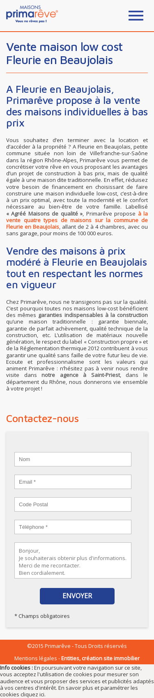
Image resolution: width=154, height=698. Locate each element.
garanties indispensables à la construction (93, 315)
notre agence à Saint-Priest (80, 375)
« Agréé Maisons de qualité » (44, 213)
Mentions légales (35, 658)
